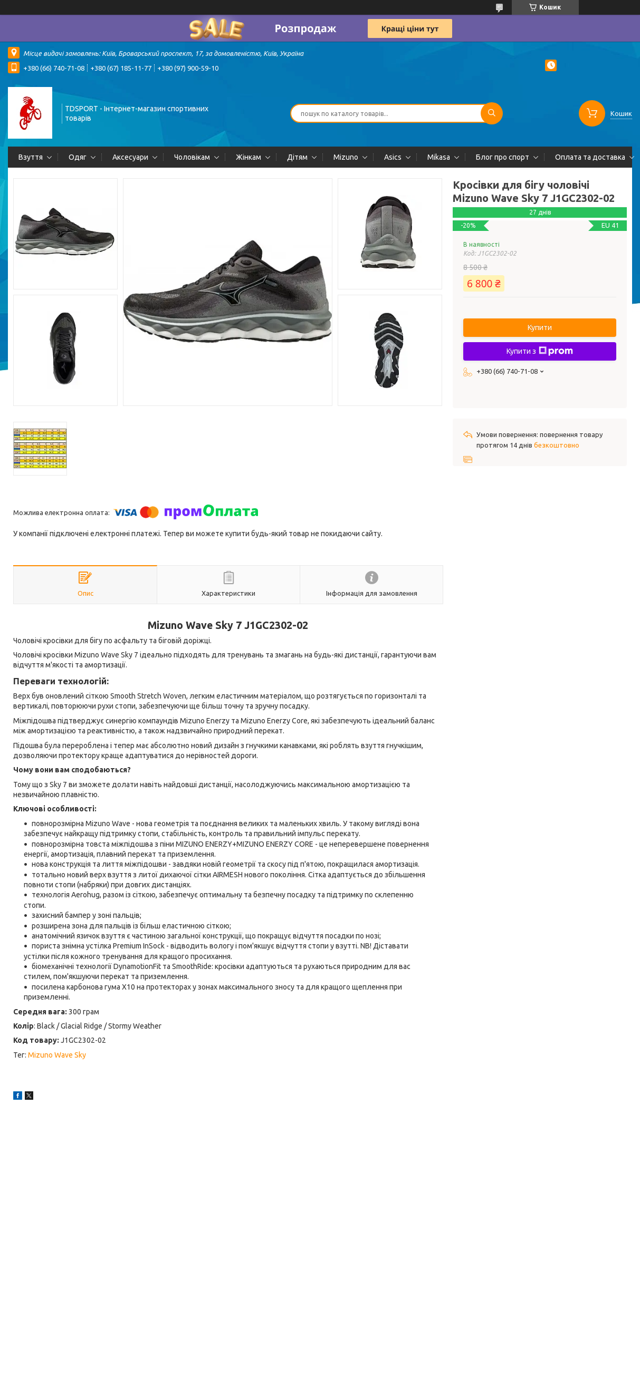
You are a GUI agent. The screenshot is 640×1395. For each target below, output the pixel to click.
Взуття (30, 157)
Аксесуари (130, 157)
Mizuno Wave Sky (57, 1055)
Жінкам (248, 157)
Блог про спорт (502, 157)
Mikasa (438, 157)
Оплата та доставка (590, 157)
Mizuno (345, 157)
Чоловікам (192, 157)
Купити (540, 327)
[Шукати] (492, 113)
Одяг (78, 157)
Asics (393, 157)
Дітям (297, 157)
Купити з (540, 351)
